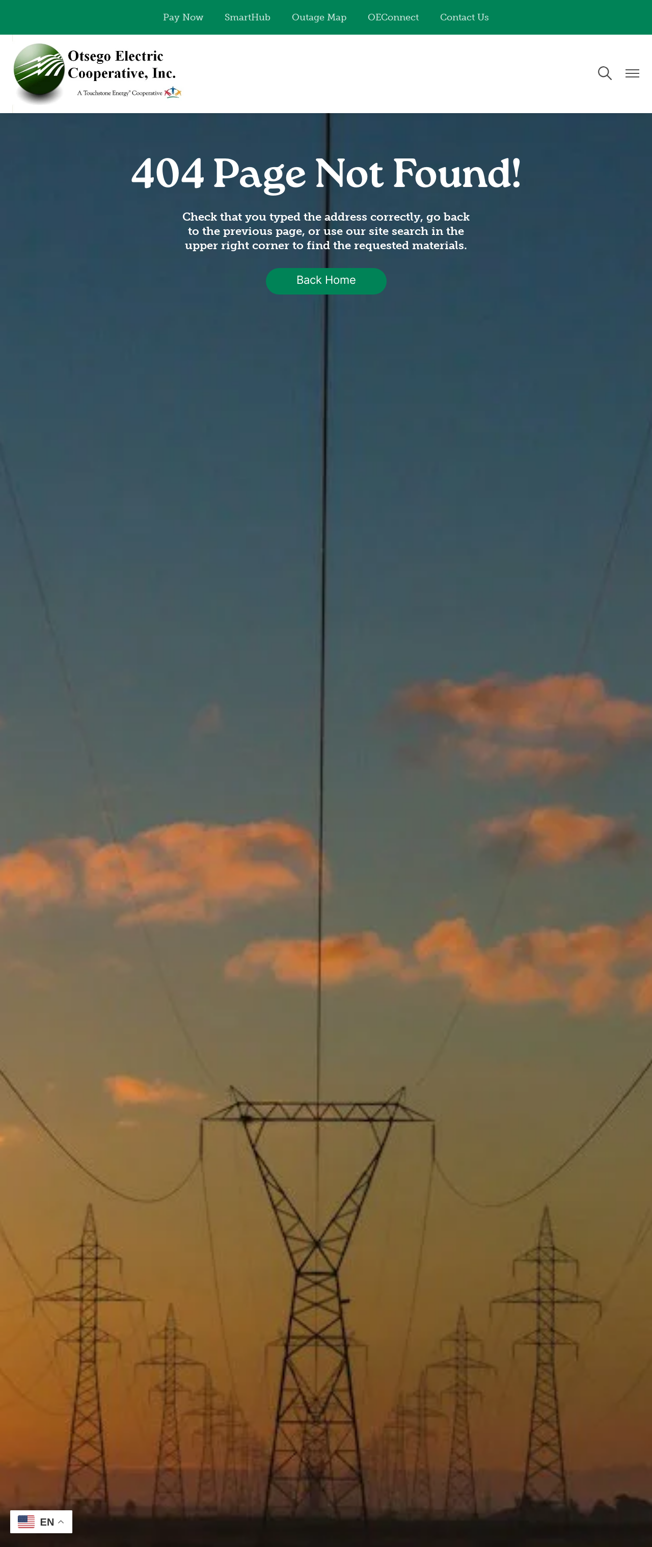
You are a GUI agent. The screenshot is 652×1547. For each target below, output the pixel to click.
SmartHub (247, 17)
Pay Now (183, 17)
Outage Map (319, 17)
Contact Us (464, 17)
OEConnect (393, 17)
